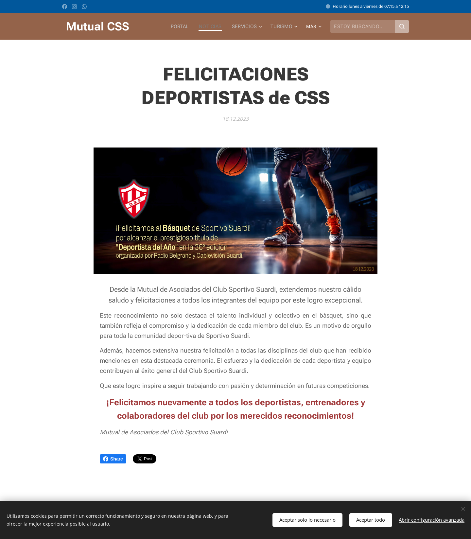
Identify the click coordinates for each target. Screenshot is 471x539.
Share (113, 458)
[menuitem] (182, 26)
